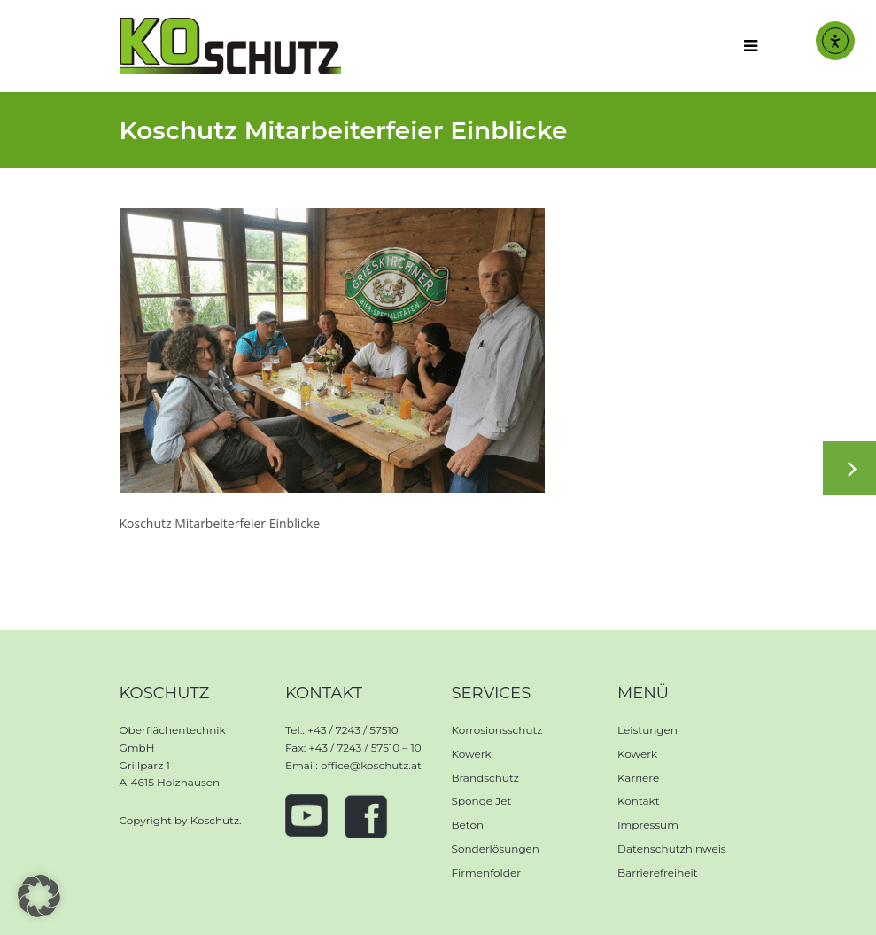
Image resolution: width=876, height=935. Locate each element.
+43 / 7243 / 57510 (353, 729)
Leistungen (647, 729)
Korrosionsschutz (497, 729)
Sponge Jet (482, 800)
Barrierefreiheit (657, 872)
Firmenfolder (487, 872)
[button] (39, 896)
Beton (468, 824)
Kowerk (472, 753)
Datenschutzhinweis (671, 848)
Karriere (638, 777)
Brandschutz (485, 777)
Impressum (647, 824)
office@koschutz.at (371, 765)
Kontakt (638, 800)
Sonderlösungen (495, 848)
